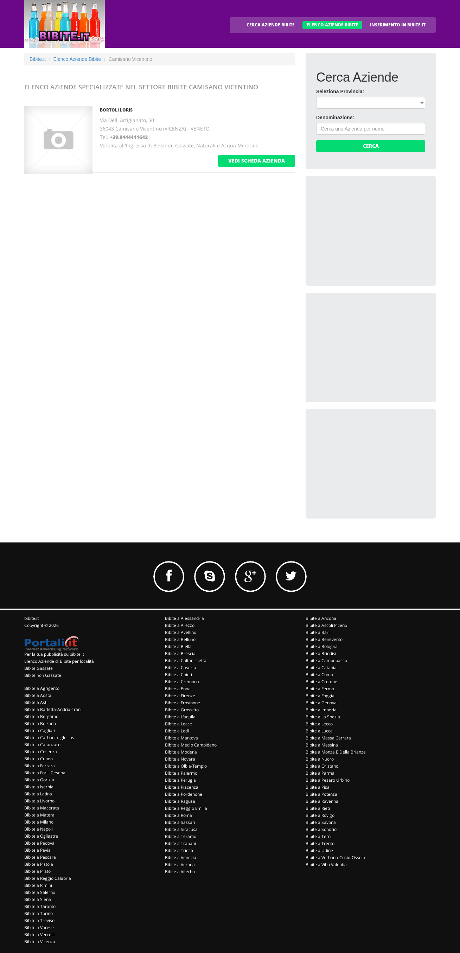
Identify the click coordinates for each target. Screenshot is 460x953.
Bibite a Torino (38, 913)
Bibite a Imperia (321, 710)
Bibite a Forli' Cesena (44, 773)
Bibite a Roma (178, 815)
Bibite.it (38, 59)
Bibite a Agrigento (41, 688)
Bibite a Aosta (37, 695)
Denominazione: (335, 117)
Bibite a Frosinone (182, 703)
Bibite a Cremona (182, 682)
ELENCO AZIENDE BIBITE (332, 25)
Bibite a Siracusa (181, 829)
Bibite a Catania (321, 668)
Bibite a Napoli (38, 829)
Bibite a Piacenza (181, 787)
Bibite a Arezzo (179, 625)
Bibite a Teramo (180, 836)
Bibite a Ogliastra (41, 836)
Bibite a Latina (38, 794)
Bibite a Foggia (320, 696)
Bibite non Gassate (42, 675)
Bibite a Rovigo (320, 815)
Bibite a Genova (321, 703)
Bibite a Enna (178, 689)
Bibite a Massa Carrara (328, 738)
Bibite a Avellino (180, 632)
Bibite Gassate (38, 668)
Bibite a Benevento (324, 639)
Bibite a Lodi (177, 731)
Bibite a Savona (321, 822)
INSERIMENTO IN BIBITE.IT (398, 25)
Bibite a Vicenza (39, 942)
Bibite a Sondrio (321, 829)
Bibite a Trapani (180, 843)
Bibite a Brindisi (321, 653)
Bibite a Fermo (320, 689)
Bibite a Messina (322, 745)
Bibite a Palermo (181, 773)
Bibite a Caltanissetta (185, 660)
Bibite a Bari (318, 632)
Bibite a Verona (180, 865)
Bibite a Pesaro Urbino (328, 780)
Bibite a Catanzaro (42, 745)
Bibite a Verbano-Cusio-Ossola (335, 857)
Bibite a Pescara (40, 857)
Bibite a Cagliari (39, 730)
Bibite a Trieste (179, 850)
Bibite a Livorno (39, 801)
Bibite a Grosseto (182, 710)
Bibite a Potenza (321, 794)
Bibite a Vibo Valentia (326, 865)
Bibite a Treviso (39, 920)
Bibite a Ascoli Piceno (326, 625)
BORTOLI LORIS (116, 110)
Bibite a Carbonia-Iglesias (49, 738)
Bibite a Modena (181, 752)
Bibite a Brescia (180, 653)
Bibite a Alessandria (184, 618)
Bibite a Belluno (180, 639)
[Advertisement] (369, 231)
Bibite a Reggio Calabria (47, 878)
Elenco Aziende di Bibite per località (59, 661)
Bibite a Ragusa (180, 801)
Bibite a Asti (35, 702)
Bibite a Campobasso (326, 660)
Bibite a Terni (319, 836)
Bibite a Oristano (322, 766)
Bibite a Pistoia (38, 864)
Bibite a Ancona (321, 618)
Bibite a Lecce (178, 724)
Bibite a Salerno (39, 892)
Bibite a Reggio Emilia (186, 808)
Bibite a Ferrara (39, 766)
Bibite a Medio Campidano (191, 745)
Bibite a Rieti (318, 808)
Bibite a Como (319, 675)
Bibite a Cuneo (38, 759)
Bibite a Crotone (321, 682)
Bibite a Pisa (318, 787)
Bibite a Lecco (319, 724)
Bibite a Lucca (319, 731)
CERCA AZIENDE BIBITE (271, 25)
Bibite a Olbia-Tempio (186, 766)
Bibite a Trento (320, 843)
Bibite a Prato (37, 871)
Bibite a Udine (319, 850)
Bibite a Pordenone (183, 794)
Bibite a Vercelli (39, 935)
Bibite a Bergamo (41, 716)
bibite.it (31, 618)
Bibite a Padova (39, 843)
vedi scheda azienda (256, 160)
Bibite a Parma (320, 773)
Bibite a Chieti (178, 675)
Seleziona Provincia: (340, 91)
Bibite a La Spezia (323, 717)
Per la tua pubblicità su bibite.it (54, 654)
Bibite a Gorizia (39, 780)
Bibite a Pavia (37, 850)
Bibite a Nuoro (320, 759)
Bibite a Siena (37, 899)
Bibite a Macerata (41, 808)
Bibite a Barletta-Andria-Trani (53, 709)
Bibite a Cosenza (40, 752)
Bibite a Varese (39, 927)
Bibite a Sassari (180, 822)
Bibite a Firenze (180, 696)
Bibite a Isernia (38, 787)
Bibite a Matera (39, 815)
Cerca (371, 145)
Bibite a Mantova (181, 738)
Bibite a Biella (178, 646)
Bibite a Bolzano (40, 723)
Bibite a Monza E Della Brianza (336, 752)
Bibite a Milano (38, 822)
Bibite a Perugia (180, 780)
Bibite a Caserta (180, 668)
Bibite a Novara (180, 759)
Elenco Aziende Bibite (77, 59)
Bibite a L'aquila (180, 717)
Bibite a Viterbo (180, 872)
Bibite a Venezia (180, 857)
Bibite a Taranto (40, 906)
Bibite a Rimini (38, 885)
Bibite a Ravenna (322, 801)
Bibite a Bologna (322, 646)
